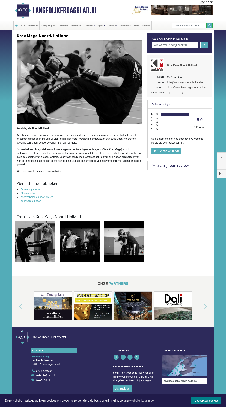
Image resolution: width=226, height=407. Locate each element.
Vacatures (125, 25)
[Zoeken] (209, 25)
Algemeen (33, 25)
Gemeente (63, 25)
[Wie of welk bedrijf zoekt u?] (175, 45)
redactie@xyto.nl (45, 375)
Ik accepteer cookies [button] (206, 400)
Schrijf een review (170, 165)
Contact (146, 25)
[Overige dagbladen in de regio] (184, 381)
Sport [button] (100, 25)
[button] (16, 306)
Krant (136, 25)
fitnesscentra (28, 193)
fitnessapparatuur (31, 189)
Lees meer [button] (148, 400)
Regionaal (76, 25)
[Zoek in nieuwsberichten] (189, 25)
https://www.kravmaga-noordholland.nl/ (189, 87)
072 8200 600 (44, 370)
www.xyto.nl (43, 379)
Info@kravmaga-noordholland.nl (185, 82)
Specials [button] (88, 25)
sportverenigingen (31, 200)
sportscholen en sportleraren (37, 197)
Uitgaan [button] (112, 25)
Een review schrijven (166, 150)
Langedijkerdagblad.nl (65, 10)
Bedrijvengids (48, 25)
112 (23, 25)
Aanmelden (122, 388)
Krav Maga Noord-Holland (182, 65)
